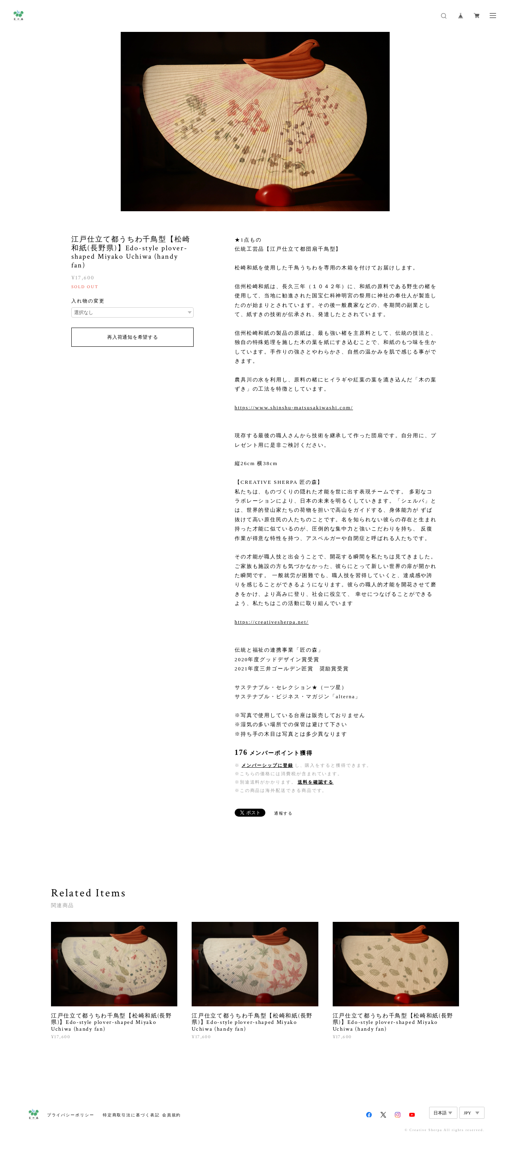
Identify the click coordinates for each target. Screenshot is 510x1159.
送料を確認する (315, 782)
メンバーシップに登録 (267, 765)
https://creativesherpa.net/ (272, 622)
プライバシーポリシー (70, 1115)
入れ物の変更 (88, 301)
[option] (255, 121)
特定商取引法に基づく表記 (131, 1115)
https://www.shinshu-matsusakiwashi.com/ (294, 408)
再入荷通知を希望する (132, 337)
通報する (283, 813)
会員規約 (171, 1115)
